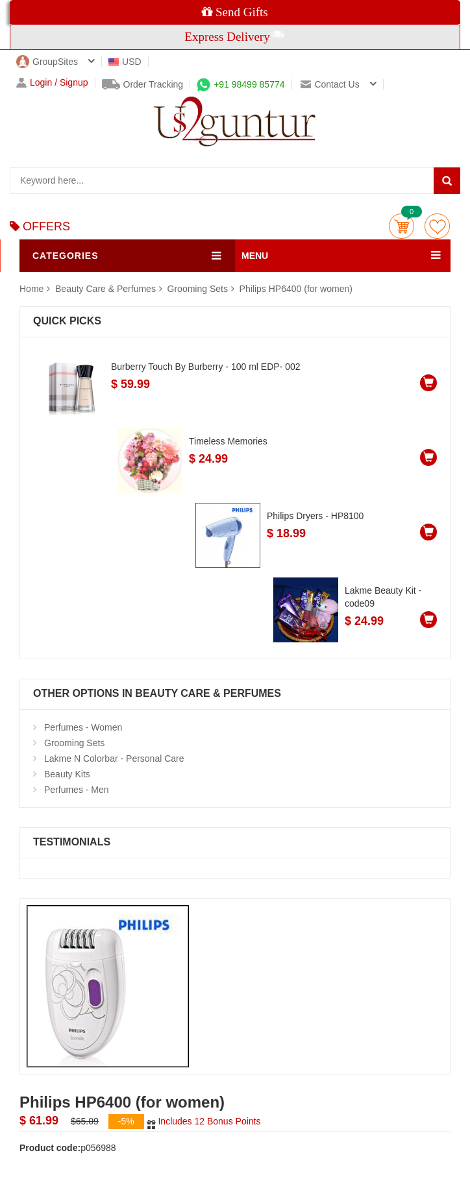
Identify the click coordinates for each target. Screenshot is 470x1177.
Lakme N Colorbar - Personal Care (114, 758)
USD (125, 61)
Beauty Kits (67, 774)
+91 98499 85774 (240, 84)
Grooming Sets (197, 289)
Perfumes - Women (83, 727)
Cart (401, 226)
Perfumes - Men (76, 789)
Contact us (330, 84)
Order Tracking (143, 84)
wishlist (437, 226)
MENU (254, 255)
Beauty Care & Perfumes (106, 289)
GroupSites (47, 61)
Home (31, 289)
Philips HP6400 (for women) (296, 289)
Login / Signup (52, 83)
